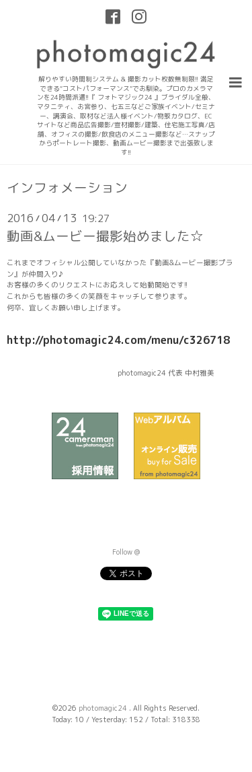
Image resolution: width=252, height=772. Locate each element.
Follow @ (126, 552)
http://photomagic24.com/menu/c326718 (118, 339)
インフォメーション (67, 188)
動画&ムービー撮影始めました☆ (105, 236)
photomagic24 (104, 708)
